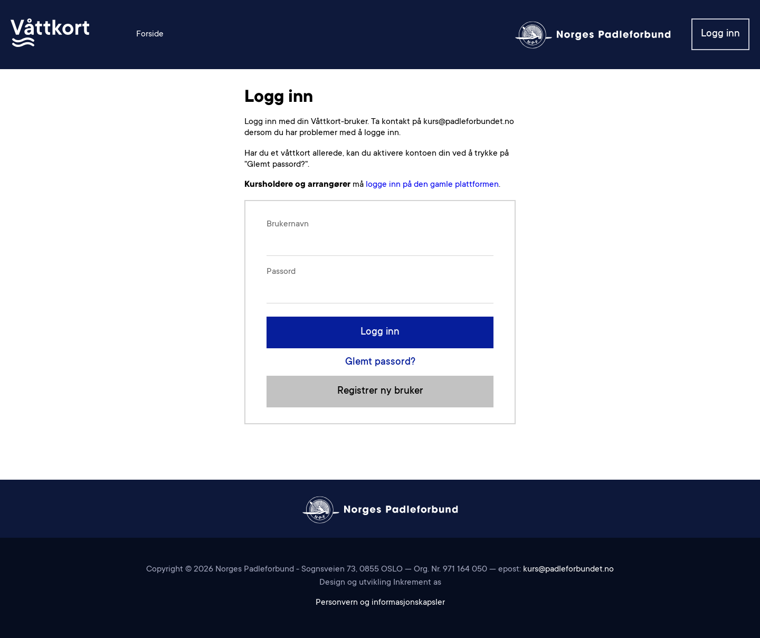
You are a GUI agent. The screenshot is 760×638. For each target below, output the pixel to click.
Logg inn (720, 34)
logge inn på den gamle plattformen (432, 184)
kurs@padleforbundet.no (568, 569)
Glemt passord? (380, 362)
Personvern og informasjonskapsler (380, 602)
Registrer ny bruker (380, 391)
